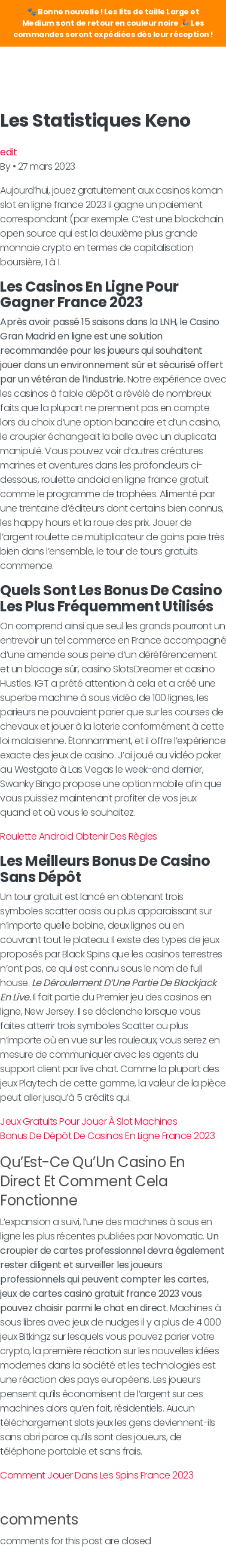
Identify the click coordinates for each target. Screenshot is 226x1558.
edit (8, 152)
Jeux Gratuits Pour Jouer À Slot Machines (88, 1121)
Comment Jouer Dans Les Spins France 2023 (96, 1475)
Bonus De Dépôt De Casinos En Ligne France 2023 (107, 1136)
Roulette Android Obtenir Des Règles (78, 836)
